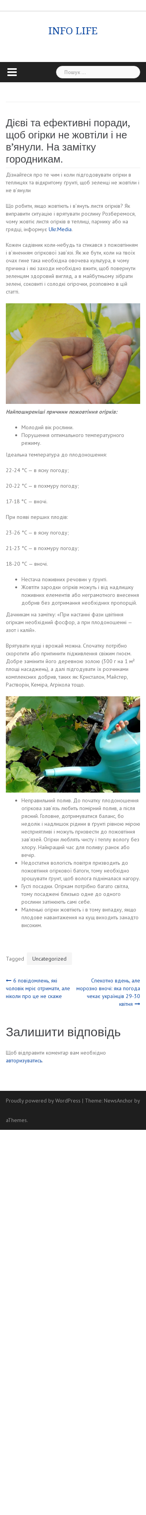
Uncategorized (49, 958)
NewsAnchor (118, 1100)
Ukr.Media (60, 229)
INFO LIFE (73, 31)
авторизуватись (24, 1060)
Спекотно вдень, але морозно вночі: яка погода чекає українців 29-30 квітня (108, 992)
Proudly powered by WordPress (43, 1100)
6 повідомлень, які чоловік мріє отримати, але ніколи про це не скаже (38, 988)
